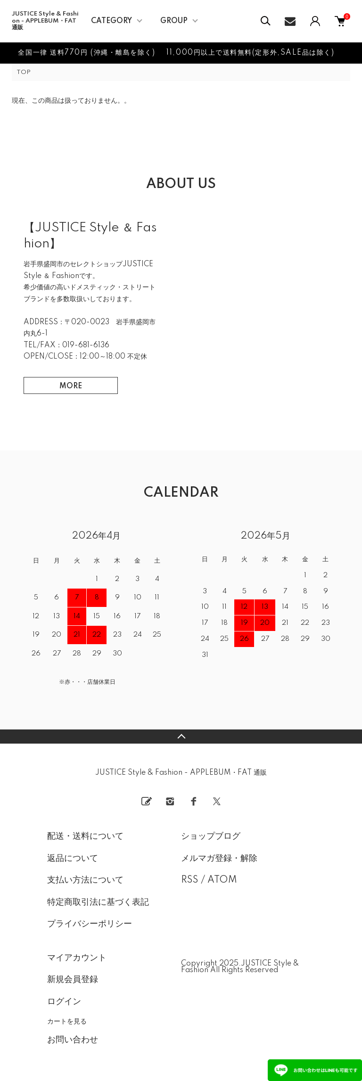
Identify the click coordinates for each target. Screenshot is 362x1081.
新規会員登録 (72, 979)
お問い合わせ (72, 1040)
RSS (189, 880)
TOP (23, 72)
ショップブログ (210, 836)
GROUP (174, 21)
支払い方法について (85, 880)
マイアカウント (77, 958)
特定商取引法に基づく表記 (98, 902)
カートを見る (67, 1021)
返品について (72, 858)
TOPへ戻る (181, 736)
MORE (70, 386)
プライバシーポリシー (89, 924)
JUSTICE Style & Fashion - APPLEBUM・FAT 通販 (45, 21)
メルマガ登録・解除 (219, 858)
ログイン (64, 1002)
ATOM (222, 880)
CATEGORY (111, 21)
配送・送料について (85, 836)
